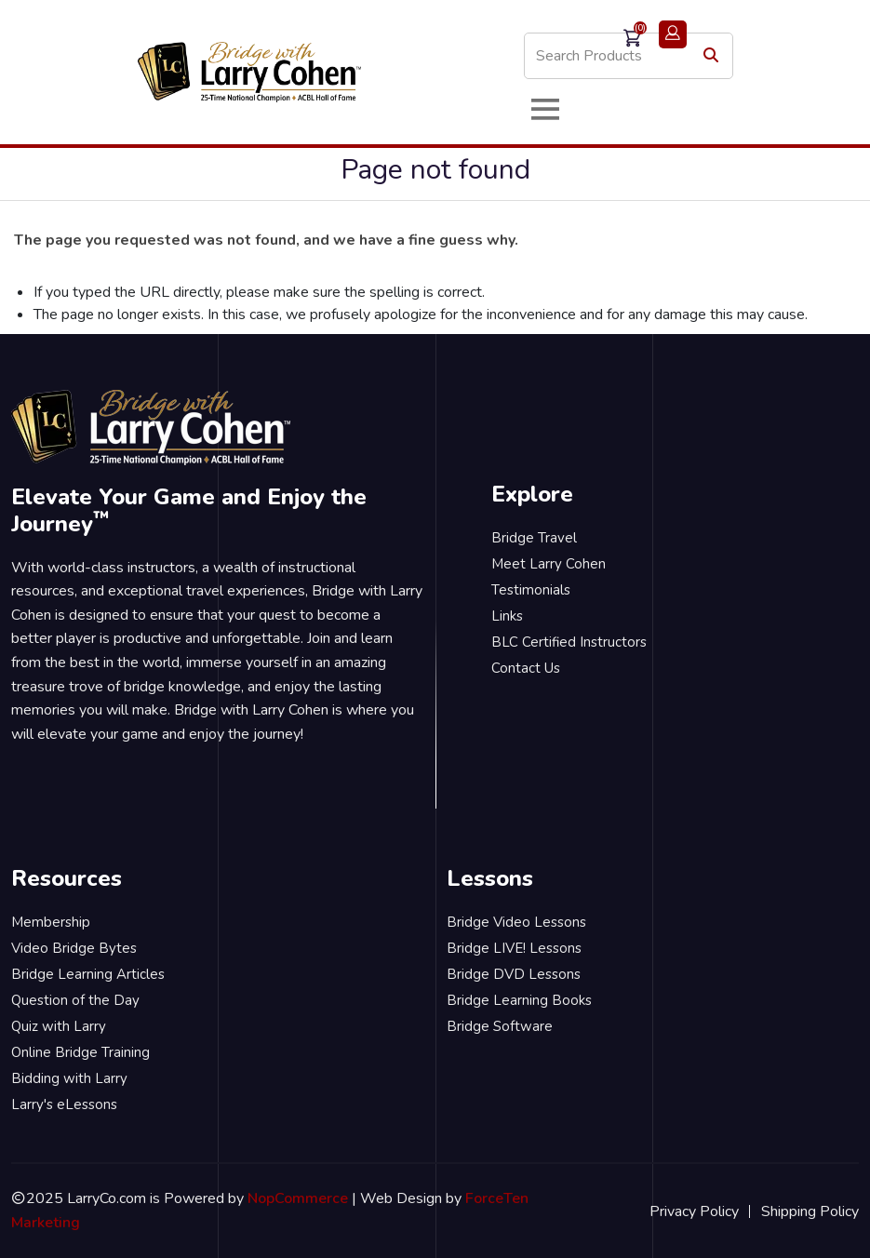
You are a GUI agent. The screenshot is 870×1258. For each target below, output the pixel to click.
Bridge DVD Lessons (514, 974)
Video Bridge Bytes (74, 948)
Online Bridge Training (80, 1052)
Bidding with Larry (69, 1078)
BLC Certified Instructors (569, 642)
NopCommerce (298, 1198)
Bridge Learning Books (519, 1000)
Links (507, 616)
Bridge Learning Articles (88, 974)
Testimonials (530, 590)
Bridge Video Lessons (516, 922)
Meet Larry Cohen (548, 564)
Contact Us (525, 668)
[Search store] (628, 55)
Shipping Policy (810, 1211)
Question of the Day (75, 1000)
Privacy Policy (694, 1211)
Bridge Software (500, 1026)
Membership (50, 922)
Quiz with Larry (58, 1026)
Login (673, 34)
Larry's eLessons (64, 1104)
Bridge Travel (534, 538)
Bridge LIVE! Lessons (514, 948)
